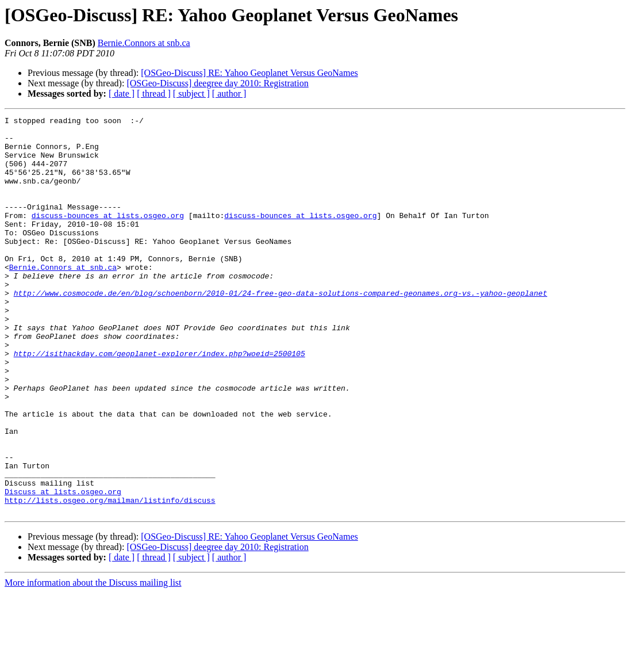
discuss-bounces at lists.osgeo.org (108, 236)
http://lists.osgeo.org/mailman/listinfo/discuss (110, 577)
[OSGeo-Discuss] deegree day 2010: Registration (217, 83)
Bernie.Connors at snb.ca (144, 43)
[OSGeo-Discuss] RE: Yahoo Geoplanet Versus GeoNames (249, 73)
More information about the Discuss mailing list (93, 662)
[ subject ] (191, 93)
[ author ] (229, 93)
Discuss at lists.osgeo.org (63, 567)
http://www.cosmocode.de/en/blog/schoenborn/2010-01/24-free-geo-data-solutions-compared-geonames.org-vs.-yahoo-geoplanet (280, 329)
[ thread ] (154, 93)
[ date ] (122, 93)
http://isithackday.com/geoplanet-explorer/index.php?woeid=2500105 (159, 401)
